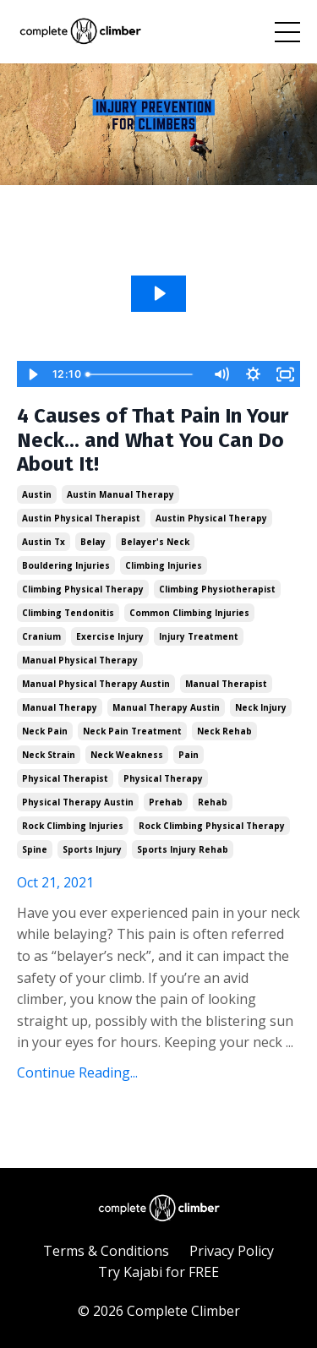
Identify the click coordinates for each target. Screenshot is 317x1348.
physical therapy (163, 778)
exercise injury (110, 636)
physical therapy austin (78, 802)
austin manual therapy (120, 494)
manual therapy (59, 707)
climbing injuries (163, 565)
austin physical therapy (211, 518)
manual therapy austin (166, 707)
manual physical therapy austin (96, 684)
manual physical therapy (80, 660)
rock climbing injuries (72, 826)
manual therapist (226, 684)
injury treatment (198, 636)
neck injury (261, 707)
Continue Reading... (77, 1072)
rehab (212, 802)
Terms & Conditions (106, 1251)
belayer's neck (155, 542)
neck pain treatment (132, 731)
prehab (166, 802)
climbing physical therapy (83, 589)
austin (37, 494)
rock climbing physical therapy (212, 826)
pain (188, 755)
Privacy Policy (231, 1251)
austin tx (43, 542)
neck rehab (224, 731)
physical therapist (65, 778)
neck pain (45, 731)
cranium (41, 636)
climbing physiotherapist (217, 589)
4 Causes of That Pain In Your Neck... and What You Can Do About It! (152, 440)
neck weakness (126, 755)
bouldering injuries (66, 565)
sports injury (92, 849)
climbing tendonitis (68, 613)
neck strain (48, 755)
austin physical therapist (81, 518)
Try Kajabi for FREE (158, 1272)
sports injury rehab (182, 849)
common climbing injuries (189, 613)
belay (93, 542)
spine (34, 849)
